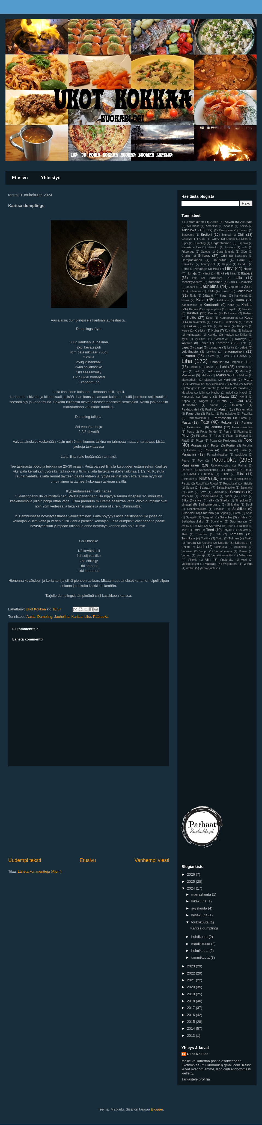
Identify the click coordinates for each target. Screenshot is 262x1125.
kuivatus (247, 330)
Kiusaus (224, 326)
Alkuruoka (193, 226)
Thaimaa (201, 534)
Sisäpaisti (188, 513)
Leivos (210, 356)
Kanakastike (189, 304)
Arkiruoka (188, 230)
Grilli (224, 255)
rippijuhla (242, 478)
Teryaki (227, 530)
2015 (191, 1022)
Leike (230, 347)
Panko (210, 413)
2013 (191, 1036)
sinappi (186, 504)
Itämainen (215, 282)
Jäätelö (208, 295)
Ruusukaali (230, 483)
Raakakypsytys (220, 465)
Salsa (189, 492)
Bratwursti (187, 234)
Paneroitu (193, 413)
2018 (191, 1001)
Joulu (248, 287)
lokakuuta (199, 901)
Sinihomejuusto (209, 504)
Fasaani (230, 247)
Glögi (244, 251)
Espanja (243, 243)
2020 (191, 987)
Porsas (196, 445)
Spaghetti (208, 517)
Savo (203, 492)
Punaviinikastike (217, 454)
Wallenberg (230, 563)
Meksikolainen (215, 384)
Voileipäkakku (190, 563)
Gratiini (185, 255)
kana (240, 300)
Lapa (185, 347)
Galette (205, 251)
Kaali (223, 295)
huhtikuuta (200, 937)
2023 (191, 966)
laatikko (186, 343)
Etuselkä (212, 247)
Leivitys (211, 351)
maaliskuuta (201, 944)
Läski (197, 371)
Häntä (206, 273)
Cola (202, 238)
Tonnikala (188, 538)
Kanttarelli (211, 305)
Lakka (204, 343)
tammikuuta (201, 957)
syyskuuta (199, 908)
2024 (191, 888)
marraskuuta (201, 894)
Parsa (243, 418)
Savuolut (218, 492)
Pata (204, 422)
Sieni (228, 496)
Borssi (243, 230)
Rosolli (200, 483)
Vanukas (186, 551)
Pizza (213, 440)
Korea (185, 330)
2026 (191, 874)
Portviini (247, 445)
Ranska (186, 469)
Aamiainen (196, 221)
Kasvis (212, 313)
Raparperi (231, 469)
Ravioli (191, 474)
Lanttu (243, 343)
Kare (230, 304)
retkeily (208, 474)
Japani (190, 286)
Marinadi (230, 379)
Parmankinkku (197, 418)
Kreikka (200, 330)
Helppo (226, 264)
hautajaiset (208, 264)
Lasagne (215, 347)
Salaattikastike (225, 487)
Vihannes (245, 555)
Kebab (247, 313)
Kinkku (191, 326)
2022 (191, 973)
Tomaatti (236, 534)
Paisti (223, 409)
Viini (208, 559)
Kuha (215, 330)
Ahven (229, 221)
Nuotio (222, 401)
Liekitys (242, 356)
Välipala (210, 563)
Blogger (157, 1109)
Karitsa (77, 617)
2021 (191, 980)
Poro (247, 440)
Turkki (248, 538)
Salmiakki (246, 487)
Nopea (185, 401)
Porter (215, 445)
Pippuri (243, 435)
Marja (248, 379)
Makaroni (188, 375)
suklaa (242, 517)
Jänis (192, 295)
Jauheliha (62, 617)
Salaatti (205, 487)
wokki (190, 568)
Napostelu (187, 396)
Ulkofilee (241, 542)
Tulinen (233, 538)
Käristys (240, 339)
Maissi (244, 371)
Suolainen (217, 521)
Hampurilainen (191, 260)
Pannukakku (228, 413)
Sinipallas (233, 504)
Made (229, 371)
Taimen (243, 525)
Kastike (193, 313)
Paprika (247, 413)
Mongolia (191, 388)
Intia (194, 277)
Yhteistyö (51, 177)
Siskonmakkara (197, 508)
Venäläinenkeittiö (222, 555)
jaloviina (246, 282)
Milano (248, 384)
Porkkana (229, 440)
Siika (184, 500)
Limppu (235, 362)
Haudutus (219, 260)
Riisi (240, 474)
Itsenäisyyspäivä (191, 282)
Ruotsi (214, 483)
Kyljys (244, 334)
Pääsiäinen (190, 465)
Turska (191, 542)
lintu (249, 362)
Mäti (202, 392)
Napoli (243, 392)
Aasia (30, 617)
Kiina (215, 322)
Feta (245, 247)
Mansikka (210, 379)
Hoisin (248, 268)
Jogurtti (234, 286)
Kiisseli (248, 322)
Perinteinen (195, 427)
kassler (247, 309)
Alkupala (246, 221)
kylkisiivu (200, 339)
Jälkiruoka (245, 291)
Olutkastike (189, 405)
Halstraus (241, 255)
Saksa (190, 487)
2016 (191, 1015)
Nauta (224, 396)
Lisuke (193, 366)
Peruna (216, 427)
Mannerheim (189, 379)
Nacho (215, 392)
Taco (230, 525)
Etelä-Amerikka (191, 247)
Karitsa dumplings (204, 928)
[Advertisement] (88, 811)
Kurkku (212, 334)
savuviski (187, 496)
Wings (248, 563)
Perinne (247, 422)
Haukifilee (187, 264)
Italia (238, 278)
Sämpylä (215, 525)
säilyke (199, 525)
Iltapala (246, 273)
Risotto (185, 483)
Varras (243, 551)
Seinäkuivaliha (209, 496)
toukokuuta (200, 922)
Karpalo (232, 309)
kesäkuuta (200, 915)
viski (244, 559)
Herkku (242, 264)
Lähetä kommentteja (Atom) (39, 871)
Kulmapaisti (193, 334)
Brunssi (226, 234)
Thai (184, 534)
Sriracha (226, 517)
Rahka (242, 465)
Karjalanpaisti (212, 309)
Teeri (210, 530)
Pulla (243, 450)
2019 (191, 994)
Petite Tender (209, 431)
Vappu (203, 551)
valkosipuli (240, 546)
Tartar (196, 530)
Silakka (224, 500)
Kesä (248, 317)
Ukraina (207, 542)
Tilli (218, 534)
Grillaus (204, 255)
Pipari (230, 435)
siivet (199, 500)
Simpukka (241, 500)
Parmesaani (222, 418)
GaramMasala (225, 251)
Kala (200, 299)
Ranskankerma (208, 469)
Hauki (241, 260)
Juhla (211, 291)
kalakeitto (223, 300)
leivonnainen (234, 351)
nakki (229, 392)
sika (211, 500)
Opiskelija (237, 405)
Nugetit (203, 401)
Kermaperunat (229, 317)
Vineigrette (226, 559)
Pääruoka (100, 617)
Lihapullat (217, 362)
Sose (249, 513)
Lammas (223, 343)
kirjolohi (208, 326)
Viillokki (192, 559)
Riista (204, 478)
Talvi (184, 530)
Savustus (237, 492)
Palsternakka (244, 409)
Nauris (206, 396)
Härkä (220, 273)
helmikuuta (200, 951)
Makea (205, 375)
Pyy (200, 460)
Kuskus (229, 334)
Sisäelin (219, 508)
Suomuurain (238, 521)
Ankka (244, 226)
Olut (240, 401)
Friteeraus (187, 251)
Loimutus (242, 366)
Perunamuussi (242, 427)
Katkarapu (230, 313)
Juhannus (195, 291)
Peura (227, 431)
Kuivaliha (230, 330)
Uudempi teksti (24, 860)
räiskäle (247, 483)
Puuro (185, 460)
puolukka (241, 454)
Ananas (228, 226)
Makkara (223, 375)
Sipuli (249, 504)
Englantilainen (221, 243)
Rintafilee (226, 478)
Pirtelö (185, 440)
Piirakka (201, 435)
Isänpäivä (215, 277)
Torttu (219, 538)
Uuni (200, 547)
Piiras (217, 435)
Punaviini (188, 454)
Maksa (243, 375)
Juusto (225, 291)
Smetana (207, 513)
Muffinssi (227, 388)
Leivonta (188, 356)
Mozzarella (209, 388)
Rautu (248, 469)
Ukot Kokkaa (198, 1054)
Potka (209, 450)
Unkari (185, 546)
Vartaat (185, 555)
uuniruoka (221, 546)
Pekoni (226, 422)
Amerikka (212, 226)
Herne (185, 268)
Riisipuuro (187, 478)
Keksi (209, 317)
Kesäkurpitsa (197, 322)
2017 (191, 1008)
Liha (87, 617)
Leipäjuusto (189, 351)
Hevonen (200, 268)
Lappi (199, 347)
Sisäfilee (239, 509)
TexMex (243, 530)
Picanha (242, 431)
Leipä (244, 347)
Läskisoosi (213, 371)
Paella (209, 409)
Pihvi (185, 435)
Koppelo (242, 326)
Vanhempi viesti (152, 860)
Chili (240, 234)
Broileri (206, 234)
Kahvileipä (241, 295)
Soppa (224, 513)
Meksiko (194, 384)
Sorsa (237, 513)
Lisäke (208, 366)
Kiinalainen (231, 322)
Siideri (243, 496)
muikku (242, 388)
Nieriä (243, 396)
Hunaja (191, 273)
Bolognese (226, 230)
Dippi (184, 243)
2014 (191, 1028)
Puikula (226, 450)
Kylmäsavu (221, 339)
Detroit (231, 238)
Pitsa (199, 440)
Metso (234, 384)
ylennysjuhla (208, 568)
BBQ (210, 230)
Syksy (185, 525)
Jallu (232, 282)
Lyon (184, 371)
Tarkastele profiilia (195, 1079)
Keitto (191, 317)
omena (214, 405)
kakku (185, 300)
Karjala (193, 309)
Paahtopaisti (190, 409)
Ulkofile (223, 542)
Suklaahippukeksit (192, 521)
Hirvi (229, 268)
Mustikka (187, 392)
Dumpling (44, 617)
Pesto (190, 431)
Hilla (216, 268)
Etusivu (20, 177)
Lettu (226, 356)
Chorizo (186, 238)
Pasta (185, 422)
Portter (231, 445)
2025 (191, 881)
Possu (191, 450)
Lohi (223, 367)
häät (233, 273)
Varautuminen (223, 551)
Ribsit (224, 474)
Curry (215, 238)
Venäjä (201, 555)
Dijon (244, 238)
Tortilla (205, 538)
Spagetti (191, 517)
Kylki (184, 339)
